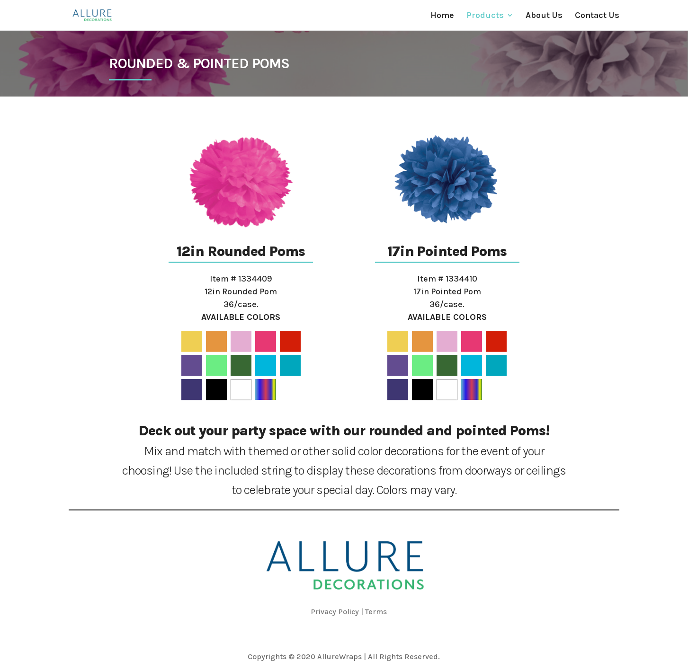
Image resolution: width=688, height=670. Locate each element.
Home (442, 16)
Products (485, 16)
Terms (376, 611)
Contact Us (597, 16)
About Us (544, 16)
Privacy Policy (335, 611)
